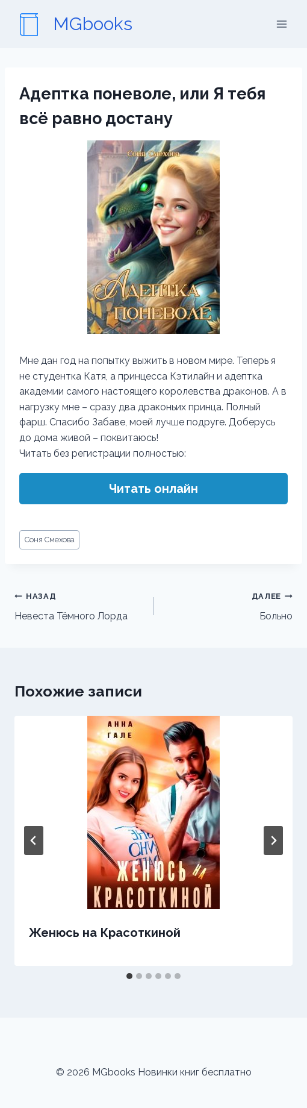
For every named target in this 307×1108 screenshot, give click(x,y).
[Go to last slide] (33, 840)
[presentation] (153, 812)
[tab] (129, 976)
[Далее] (273, 840)
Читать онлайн (153, 488)
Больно (228, 605)
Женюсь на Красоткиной (105, 932)
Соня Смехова (50, 539)
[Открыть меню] (281, 23)
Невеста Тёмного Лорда (79, 605)
